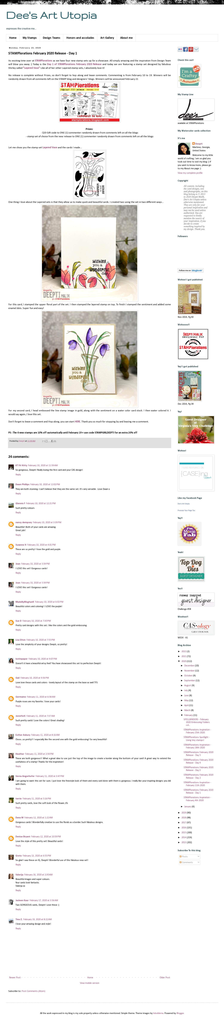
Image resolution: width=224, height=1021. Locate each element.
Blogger (180, 1013)
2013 (184, 842)
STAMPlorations (43, 60)
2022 (184, 651)
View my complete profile (190, 173)
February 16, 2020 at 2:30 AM (38, 875)
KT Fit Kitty (21, 465)
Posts (184, 857)
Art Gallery (107, 37)
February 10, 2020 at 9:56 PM (34, 678)
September (190, 680)
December (189, 666)
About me (126, 37)
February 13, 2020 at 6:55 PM (37, 856)
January (188, 806)
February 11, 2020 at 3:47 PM (50, 776)
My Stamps (30, 37)
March (187, 710)
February (188, 715)
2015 (184, 832)
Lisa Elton (21, 640)
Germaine (21, 697)
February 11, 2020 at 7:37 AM (40, 716)
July (186, 690)
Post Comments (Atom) (33, 991)
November (189, 671)
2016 (184, 828)
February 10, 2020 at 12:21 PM (41, 503)
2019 (184, 813)
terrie (19, 799)
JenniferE (21, 716)
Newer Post (15, 977)
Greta (19, 856)
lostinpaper (22, 659)
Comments (186, 862)
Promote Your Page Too (186, 510)
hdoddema (158, 1013)
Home (12, 37)
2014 (184, 837)
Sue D (19, 621)
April (186, 705)
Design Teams (51, 37)
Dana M (19, 818)
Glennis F (20, 503)
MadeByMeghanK (25, 602)
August (188, 685)
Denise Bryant (23, 837)
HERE (77, 421)
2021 (184, 656)
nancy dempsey (24, 522)
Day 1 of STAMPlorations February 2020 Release (74, 64)
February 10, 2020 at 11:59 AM (43, 465)
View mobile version (89, 983)
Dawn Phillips (22, 484)
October (188, 676)
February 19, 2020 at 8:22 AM (37, 919)
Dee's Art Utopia (51, 15)
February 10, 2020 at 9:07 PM (43, 659)
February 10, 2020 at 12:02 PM (45, 484)
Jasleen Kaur (22, 900)
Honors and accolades (80, 37)
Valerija (19, 875)
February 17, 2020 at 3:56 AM (44, 900)
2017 (184, 822)
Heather (20, 754)
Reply (18, 475)
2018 (184, 818)
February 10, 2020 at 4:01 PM (41, 545)
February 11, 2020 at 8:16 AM (45, 735)
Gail (18, 678)
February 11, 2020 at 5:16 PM (37, 799)
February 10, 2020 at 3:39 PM (47, 522)
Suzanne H (21, 545)
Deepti (198, 144)
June (186, 695)
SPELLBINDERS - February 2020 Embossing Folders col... (197, 722)
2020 (184, 661)
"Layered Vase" (32, 68)
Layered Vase (50, 147)
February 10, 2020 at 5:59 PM (35, 564)
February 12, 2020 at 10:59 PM (46, 837)
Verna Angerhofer (25, 776)
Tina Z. (19, 919)
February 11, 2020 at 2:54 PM (39, 754)
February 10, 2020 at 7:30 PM (36, 621)
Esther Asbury (23, 735)
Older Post (165, 977)
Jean (18, 564)
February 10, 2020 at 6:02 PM (49, 602)
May (186, 700)
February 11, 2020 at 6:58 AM (41, 697)
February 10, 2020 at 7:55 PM (40, 640)
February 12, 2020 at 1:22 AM (38, 818)
